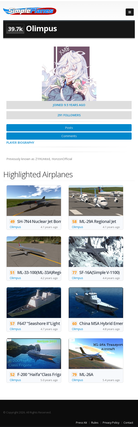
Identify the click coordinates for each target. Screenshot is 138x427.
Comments (69, 136)
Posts (69, 128)
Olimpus (15, 227)
